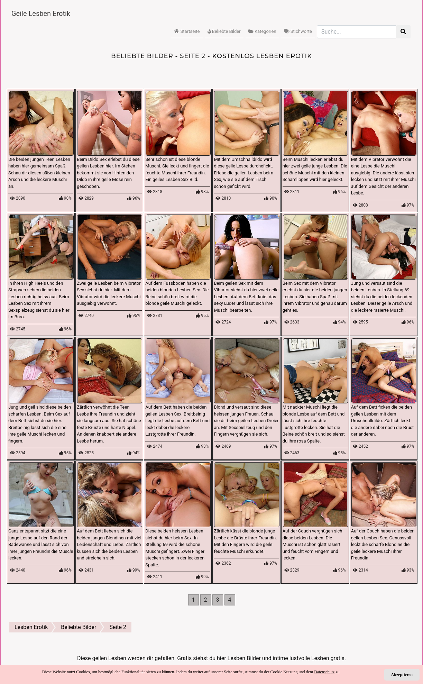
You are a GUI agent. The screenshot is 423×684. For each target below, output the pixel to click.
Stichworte (298, 31)
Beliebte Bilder (224, 31)
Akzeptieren (402, 674)
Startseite (187, 31)
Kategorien (262, 31)
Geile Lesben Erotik (40, 13)
